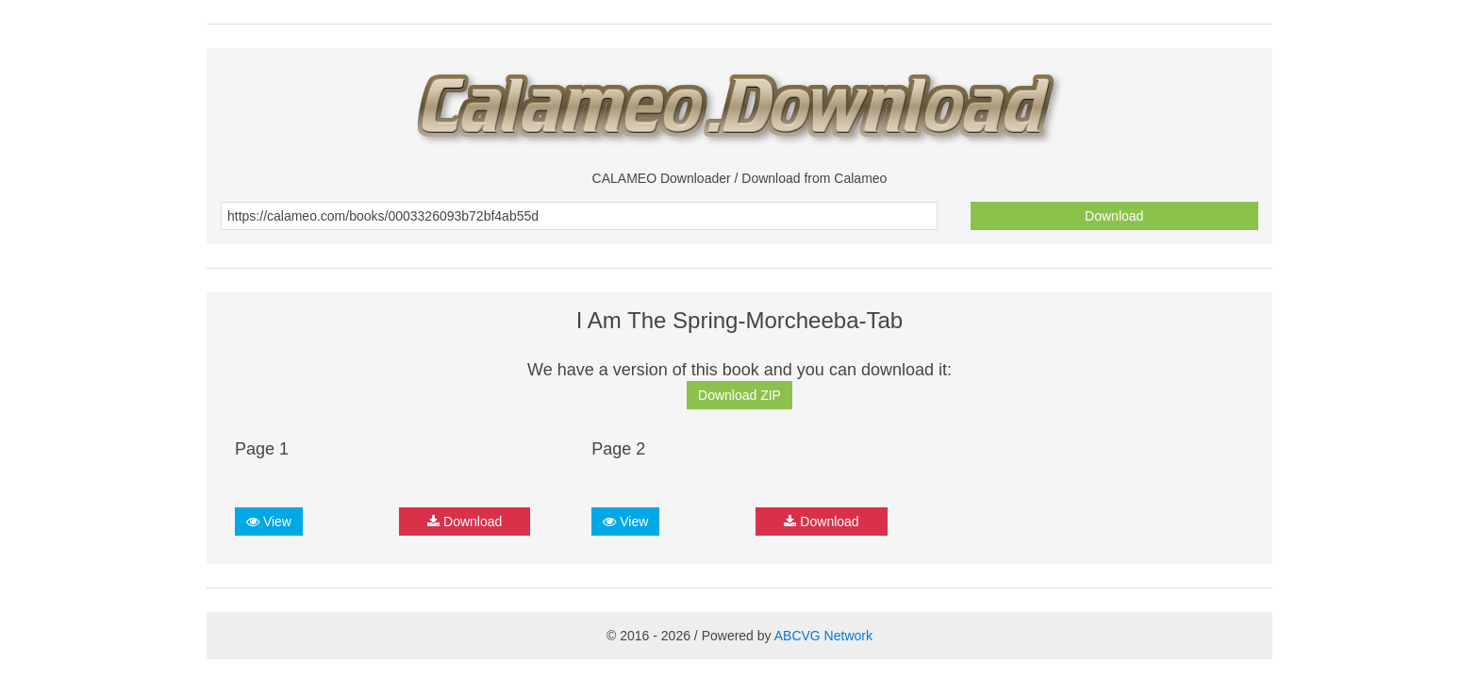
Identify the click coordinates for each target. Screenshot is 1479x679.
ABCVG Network (823, 635)
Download (1114, 216)
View (268, 521)
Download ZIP (739, 395)
